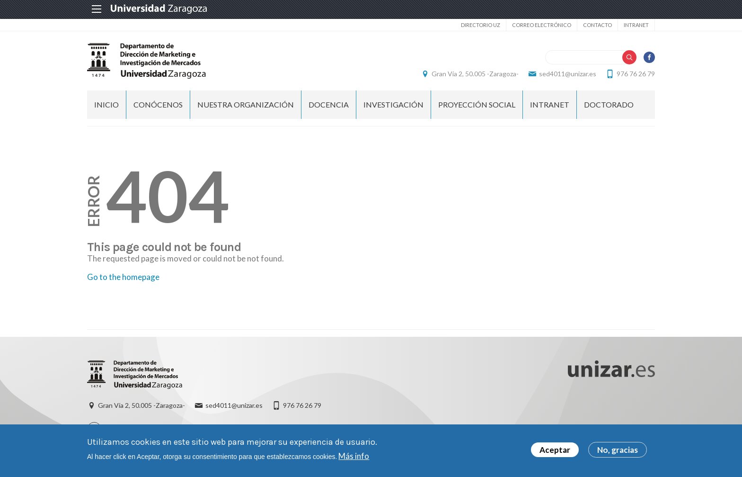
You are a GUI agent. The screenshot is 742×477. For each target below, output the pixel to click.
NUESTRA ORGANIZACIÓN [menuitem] (245, 104)
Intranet (636, 25)
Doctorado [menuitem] (609, 104)
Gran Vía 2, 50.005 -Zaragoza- (475, 74)
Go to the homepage (123, 277)
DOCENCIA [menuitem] (329, 104)
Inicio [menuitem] (106, 104)
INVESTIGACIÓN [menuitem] (393, 104)
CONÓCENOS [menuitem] (158, 104)
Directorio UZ (480, 25)
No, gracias (617, 452)
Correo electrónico (541, 25)
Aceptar (554, 452)
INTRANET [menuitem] (549, 104)
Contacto (597, 25)
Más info (353, 457)
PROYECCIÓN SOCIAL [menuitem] (476, 104)
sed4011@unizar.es (567, 74)
